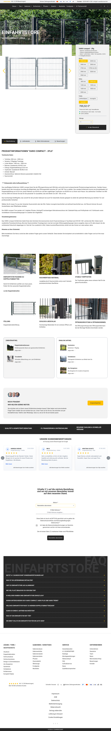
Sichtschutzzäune (9, 659)
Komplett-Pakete (8, 674)
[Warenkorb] (107, 6)
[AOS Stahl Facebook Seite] (55, 723)
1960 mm (83, 61)
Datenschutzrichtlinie (46, 520)
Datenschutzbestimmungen (56, 525)
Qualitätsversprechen (69, 668)
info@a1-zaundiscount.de (100, 1)
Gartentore (6, 666)
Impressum (55, 694)
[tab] (9, 141)
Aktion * (55, 502)
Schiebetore (7, 669)
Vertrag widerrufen (55, 710)
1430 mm (93, 85)
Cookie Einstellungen (55, 717)
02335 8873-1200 (88, 1)
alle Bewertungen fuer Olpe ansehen (95, 467)
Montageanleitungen (68, 656)
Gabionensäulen (38, 654)
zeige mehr (18, 350)
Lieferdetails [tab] (26, 141)
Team (91, 654)
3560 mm (83, 75)
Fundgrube (36, 666)
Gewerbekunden (67, 649)
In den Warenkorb (92, 127)
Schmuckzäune (8, 657)
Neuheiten (36, 668)
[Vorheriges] (4, 70)
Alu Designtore (8, 664)
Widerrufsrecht (55, 707)
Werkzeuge (36, 663)
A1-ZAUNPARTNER (68, 651)
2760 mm (83, 68)
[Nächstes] (70, 70)
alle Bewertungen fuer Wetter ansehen (59, 467)
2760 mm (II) (93, 68)
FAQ (63, 661)
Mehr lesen (9, 464)
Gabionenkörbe (37, 651)
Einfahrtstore (7, 671)
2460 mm (83, 64)
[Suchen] (104, 6)
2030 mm (83, 92)
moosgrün (93, 98)
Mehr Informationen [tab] (43, 141)
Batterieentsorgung (55, 704)
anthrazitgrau (83, 98)
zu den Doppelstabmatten (11, 291)
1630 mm (83, 88)
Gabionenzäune (37, 649)
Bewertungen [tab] (60, 141)
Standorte (93, 651)
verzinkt (83, 102)
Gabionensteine (37, 656)
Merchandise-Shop (95, 659)
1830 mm (93, 88)
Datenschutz (55, 700)
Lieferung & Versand (55, 714)
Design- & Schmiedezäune (11, 661)
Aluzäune (6, 652)
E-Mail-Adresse (55, 510)
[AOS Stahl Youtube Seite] (57, 723)
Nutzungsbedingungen (63, 520)
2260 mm (93, 61)
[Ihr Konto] (101, 6)
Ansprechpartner (95, 403)
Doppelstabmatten (9, 654)
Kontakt (92, 663)
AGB (55, 697)
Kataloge (65, 654)
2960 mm (83, 71)
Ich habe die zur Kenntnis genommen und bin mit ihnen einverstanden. (56, 526)
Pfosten (35, 659)
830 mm (83, 81)
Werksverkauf (66, 659)
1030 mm (93, 81)
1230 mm (83, 85)
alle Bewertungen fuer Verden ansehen (23, 467)
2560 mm (93, 64)
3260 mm (93, 71)
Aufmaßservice (67, 663)
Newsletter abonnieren (55, 538)
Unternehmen (94, 649)
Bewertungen (94, 661)
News (64, 666)
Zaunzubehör (37, 661)
